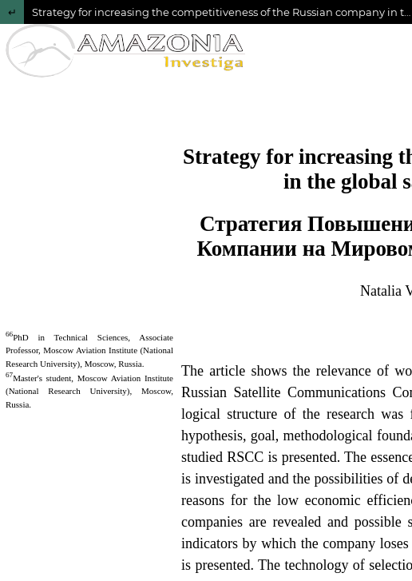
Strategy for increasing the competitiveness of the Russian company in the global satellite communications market (222, 12)
